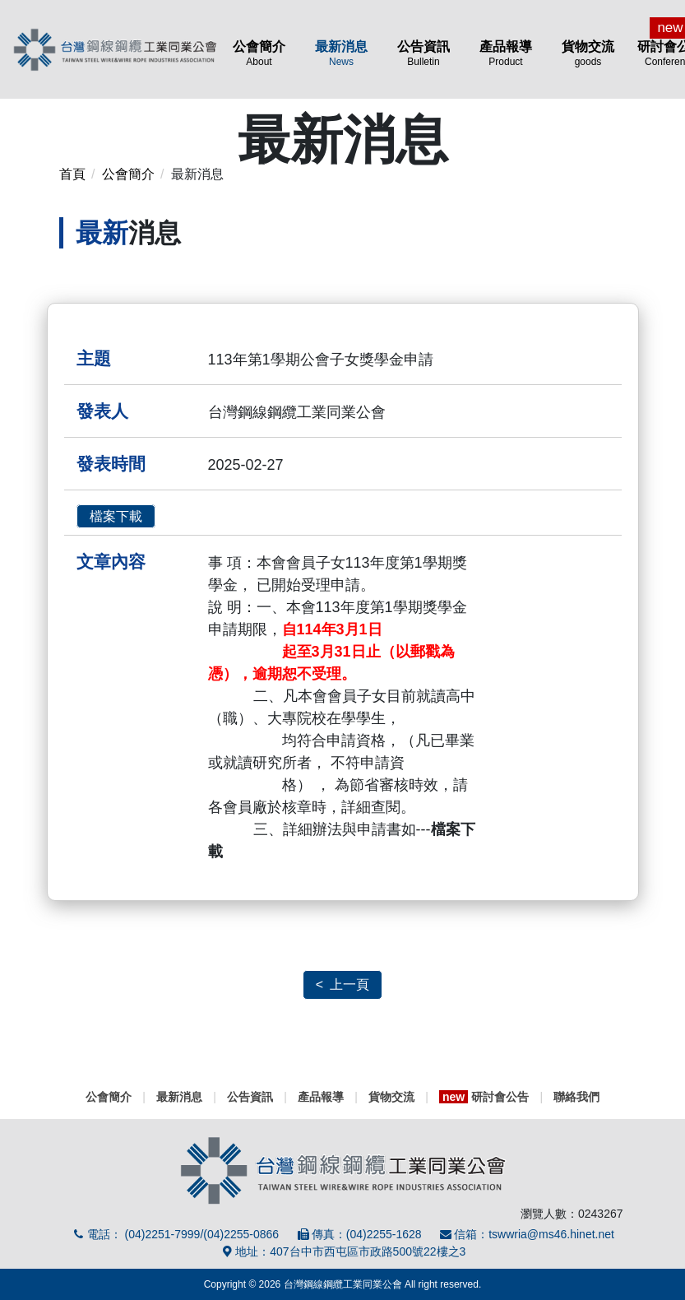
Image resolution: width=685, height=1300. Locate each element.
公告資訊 (423, 53)
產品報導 (506, 53)
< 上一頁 (342, 984)
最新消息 (341, 53)
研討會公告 (484, 1096)
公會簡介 (259, 53)
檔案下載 (116, 516)
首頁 (72, 174)
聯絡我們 (576, 1096)
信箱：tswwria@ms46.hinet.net (526, 1234)
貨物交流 (588, 53)
